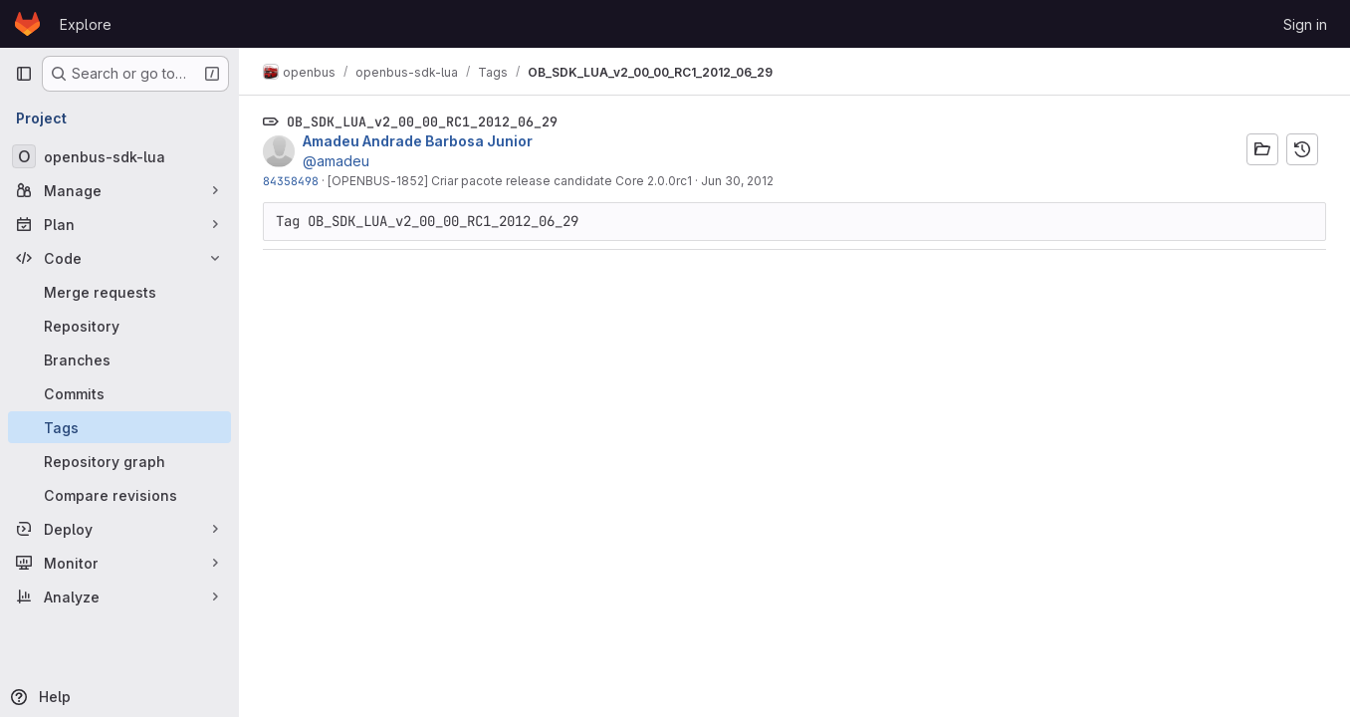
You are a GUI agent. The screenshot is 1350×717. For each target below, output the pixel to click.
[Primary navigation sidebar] (24, 74)
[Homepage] (27, 24)
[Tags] (119, 427)
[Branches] (119, 359)
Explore (86, 24)
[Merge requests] (119, 292)
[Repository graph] (119, 461)
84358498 (291, 180)
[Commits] (119, 393)
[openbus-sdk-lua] (119, 156)
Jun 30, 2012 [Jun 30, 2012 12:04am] (737, 180)
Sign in (1305, 24)
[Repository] (119, 326)
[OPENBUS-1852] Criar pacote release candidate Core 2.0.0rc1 (510, 180)
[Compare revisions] (119, 495)
